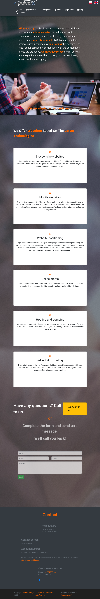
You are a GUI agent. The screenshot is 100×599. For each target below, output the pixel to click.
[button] (24, 94)
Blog (79, 10)
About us (31, 10)
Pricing (58, 10)
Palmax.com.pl (28, 593)
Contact (20, 12)
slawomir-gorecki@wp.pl (30, 560)
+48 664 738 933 (74, 409)
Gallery (69, 10)
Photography (45, 10)
